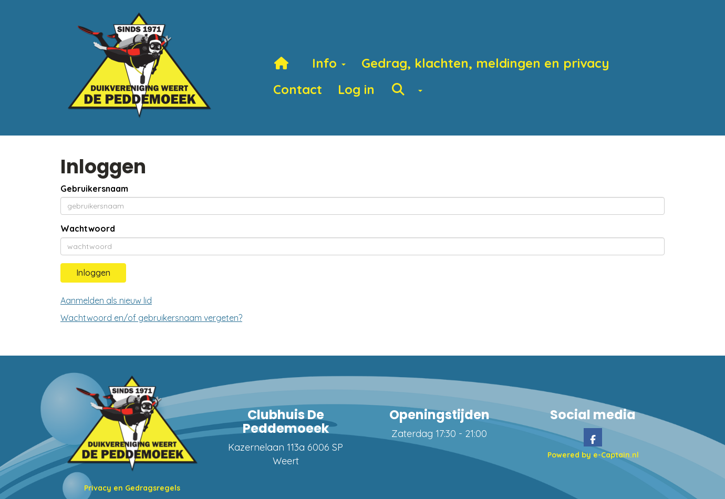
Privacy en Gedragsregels (132, 488)
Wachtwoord (87, 228)
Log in (356, 89)
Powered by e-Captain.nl (593, 455)
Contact (297, 89)
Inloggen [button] (93, 272)
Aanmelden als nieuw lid (106, 300)
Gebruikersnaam (94, 188)
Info (329, 63)
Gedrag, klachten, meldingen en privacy (485, 63)
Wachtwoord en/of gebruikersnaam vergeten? (151, 318)
